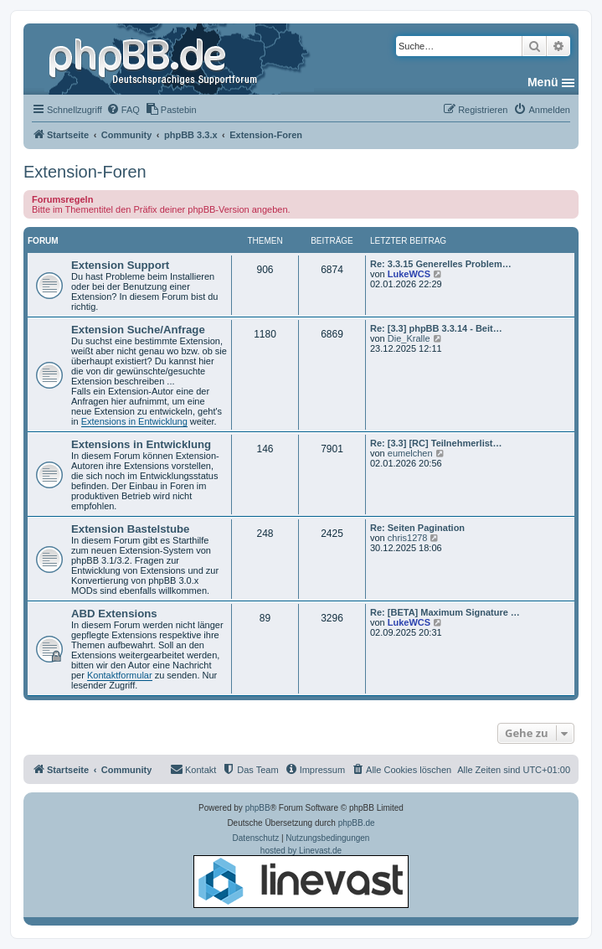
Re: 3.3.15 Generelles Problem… (441, 264)
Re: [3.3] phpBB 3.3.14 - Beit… (436, 328)
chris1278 (408, 538)
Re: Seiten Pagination (417, 528)
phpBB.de (356, 823)
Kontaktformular (119, 675)
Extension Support (120, 265)
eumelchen (410, 453)
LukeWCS (409, 274)
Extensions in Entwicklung (134, 421)
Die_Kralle (409, 338)
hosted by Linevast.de (301, 877)
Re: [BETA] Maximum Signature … (445, 612)
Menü (542, 82)
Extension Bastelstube (130, 529)
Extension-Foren (85, 171)
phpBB (257, 807)
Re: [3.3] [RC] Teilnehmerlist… (436, 443)
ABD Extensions (114, 613)
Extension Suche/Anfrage (138, 329)
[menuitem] (123, 110)
